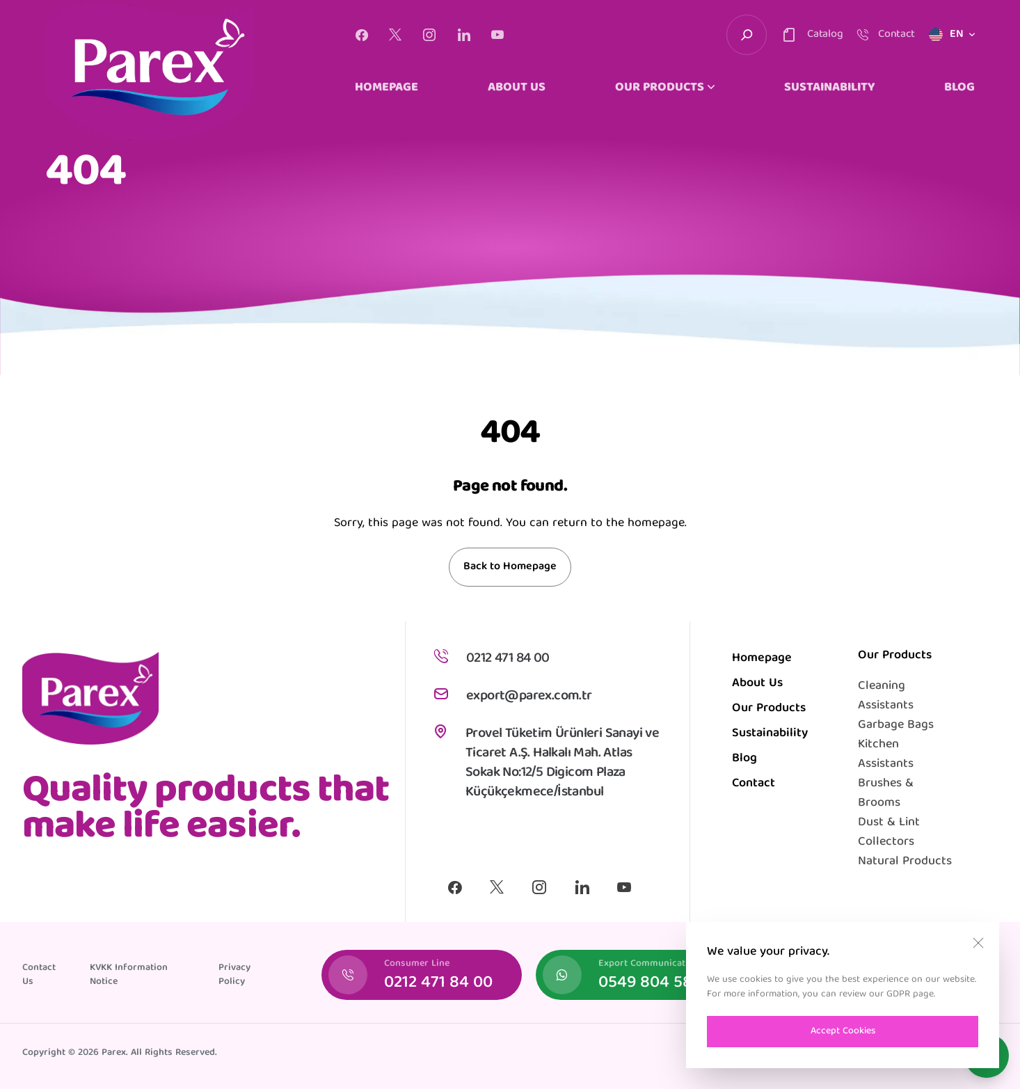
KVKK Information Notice (129, 975)
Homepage (762, 658)
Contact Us (39, 975)
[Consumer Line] (421, 975)
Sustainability (770, 734)
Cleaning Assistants (886, 696)
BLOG (959, 88)
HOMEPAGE (386, 88)
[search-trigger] (746, 35)
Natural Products (905, 862)
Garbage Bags (896, 725)
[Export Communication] (636, 975)
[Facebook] (361, 35)
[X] (395, 35)
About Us (757, 683)
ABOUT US (516, 88)
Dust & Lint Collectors (889, 832)
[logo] (149, 70)
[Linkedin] (463, 35)
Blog (744, 759)
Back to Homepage (510, 567)
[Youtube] (497, 35)
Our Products (769, 709)
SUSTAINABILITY (829, 88)
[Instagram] (429, 35)
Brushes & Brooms (886, 793)
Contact (753, 784)
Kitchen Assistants (886, 754)
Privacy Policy (234, 975)
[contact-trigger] (812, 34)
